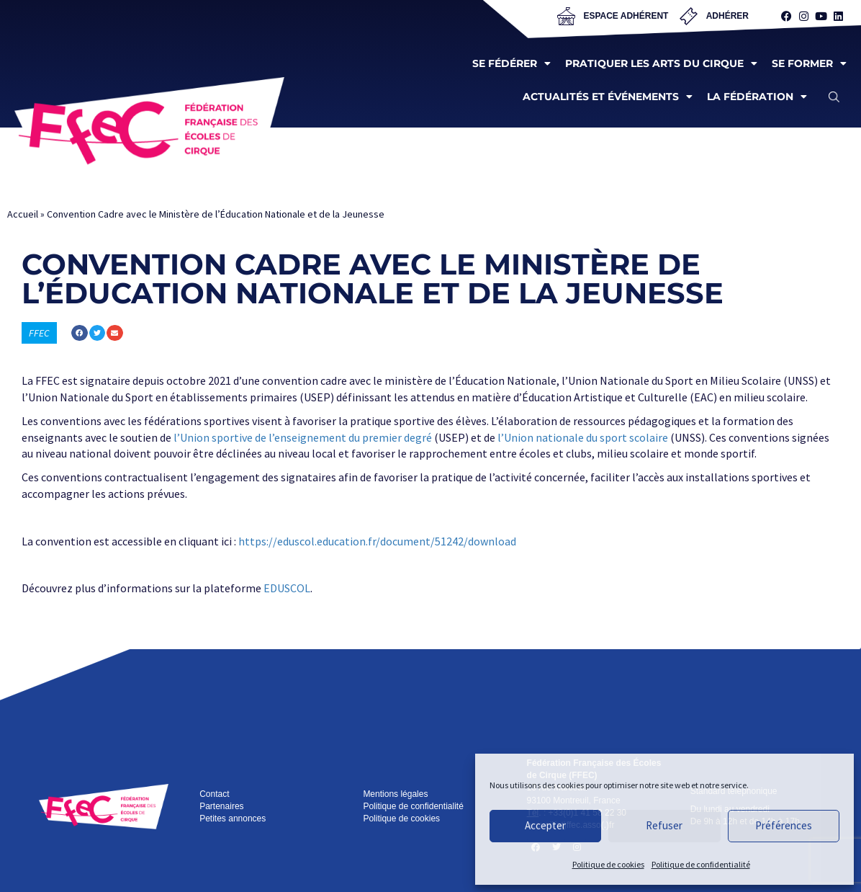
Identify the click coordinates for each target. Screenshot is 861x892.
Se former (809, 63)
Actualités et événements (608, 96)
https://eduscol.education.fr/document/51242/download (377, 541)
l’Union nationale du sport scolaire (582, 437)
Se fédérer (511, 63)
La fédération (757, 96)
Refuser (664, 825)
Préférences (783, 825)
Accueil (22, 214)
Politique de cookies (608, 864)
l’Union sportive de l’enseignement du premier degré (302, 437)
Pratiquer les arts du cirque (661, 63)
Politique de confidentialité (701, 864)
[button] (834, 96)
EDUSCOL (286, 588)
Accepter (545, 825)
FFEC (39, 332)
